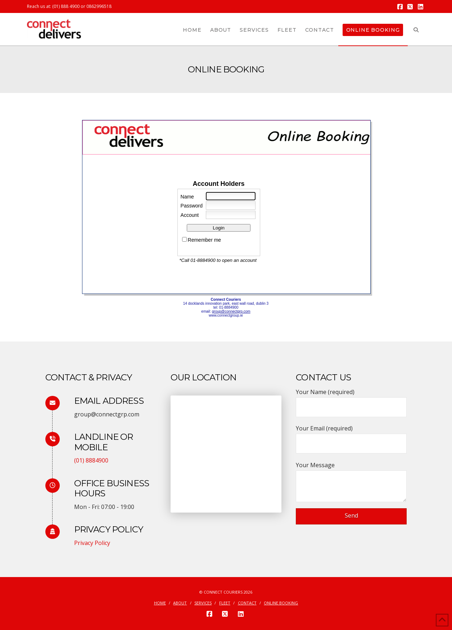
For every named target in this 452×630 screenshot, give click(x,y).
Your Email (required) (351, 436)
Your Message (351, 470)
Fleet (224, 603)
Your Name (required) (351, 400)
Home (160, 603)
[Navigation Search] (416, 29)
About (180, 603)
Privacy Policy (92, 543)
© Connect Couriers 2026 (225, 592)
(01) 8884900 (91, 460)
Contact (247, 603)
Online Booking (281, 603)
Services (203, 603)
